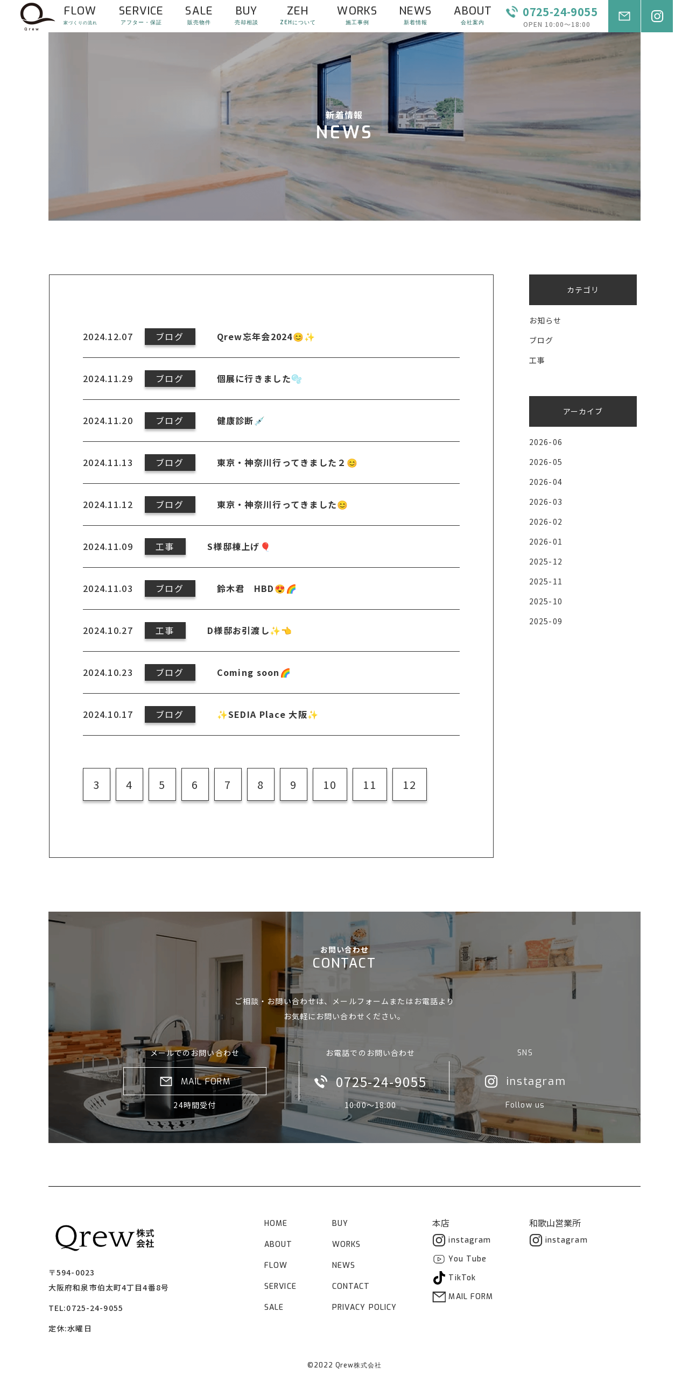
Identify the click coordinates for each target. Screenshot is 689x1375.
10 (330, 784)
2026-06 (546, 441)
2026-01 (546, 541)
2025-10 (546, 601)
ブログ (541, 340)
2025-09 (546, 621)
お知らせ (545, 320)
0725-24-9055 (94, 1307)
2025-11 (546, 581)
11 (370, 784)
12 (410, 784)
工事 (537, 360)
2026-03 (546, 501)
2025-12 (546, 561)
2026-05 (546, 461)
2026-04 (546, 481)
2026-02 (546, 521)
